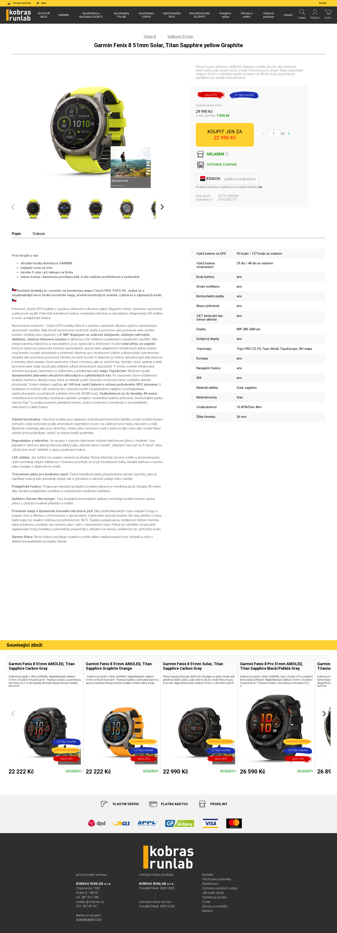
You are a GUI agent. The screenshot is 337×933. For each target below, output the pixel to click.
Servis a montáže (214, 906)
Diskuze (39, 234)
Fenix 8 (150, 36)
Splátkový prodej (214, 897)
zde (260, 187)
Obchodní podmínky (216, 879)
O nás (206, 902)
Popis (16, 234)
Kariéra (207, 911)
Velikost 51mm (180, 36)
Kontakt (207, 875)
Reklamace (210, 884)
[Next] (161, 207)
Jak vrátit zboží (213, 893)
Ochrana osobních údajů (219, 888)
